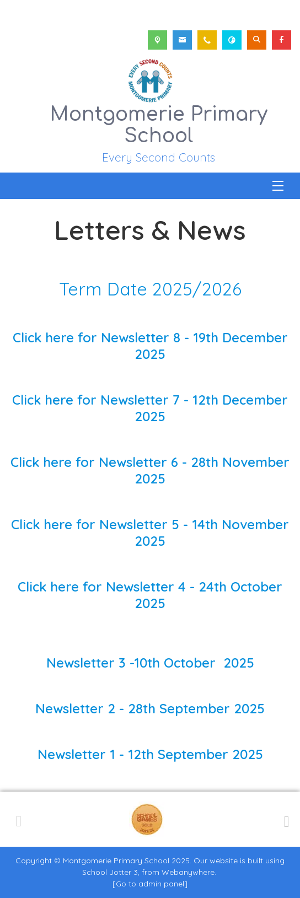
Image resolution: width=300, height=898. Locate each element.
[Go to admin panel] (150, 884)
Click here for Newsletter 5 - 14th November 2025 (150, 532)
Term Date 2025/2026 (150, 289)
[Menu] (278, 186)
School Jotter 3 (110, 872)
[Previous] (19, 819)
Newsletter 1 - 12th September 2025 (150, 754)
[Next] (285, 819)
